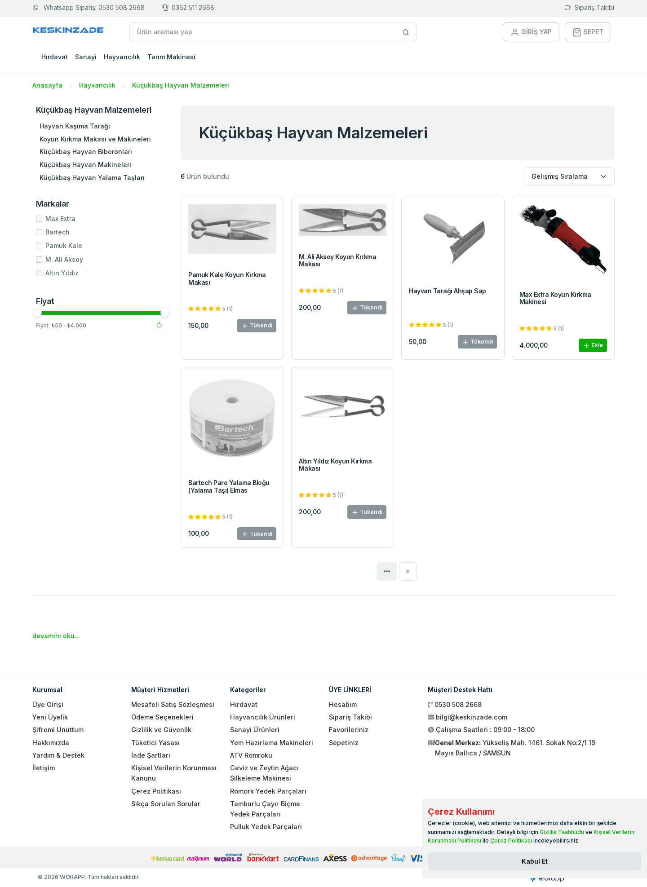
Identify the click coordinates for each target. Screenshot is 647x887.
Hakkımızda (50, 742)
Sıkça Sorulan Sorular (165, 804)
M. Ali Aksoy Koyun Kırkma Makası (338, 260)
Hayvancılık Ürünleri (262, 717)
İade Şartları (150, 755)
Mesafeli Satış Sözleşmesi (172, 704)
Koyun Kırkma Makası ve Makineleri (95, 139)
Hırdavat (54, 57)
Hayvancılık (122, 57)
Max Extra (60, 218)
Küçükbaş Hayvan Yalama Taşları (92, 177)
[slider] (38, 313)
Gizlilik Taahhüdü (562, 832)
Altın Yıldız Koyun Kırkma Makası (335, 464)
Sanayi (86, 57)
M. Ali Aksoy (64, 259)
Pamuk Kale (63, 245)
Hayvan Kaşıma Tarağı (75, 126)
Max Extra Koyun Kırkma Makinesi (555, 298)
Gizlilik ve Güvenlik (161, 729)
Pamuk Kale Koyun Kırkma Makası (227, 278)
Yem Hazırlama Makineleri (271, 742)
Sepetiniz (344, 742)
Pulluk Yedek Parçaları (266, 826)
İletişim (43, 768)
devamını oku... (56, 636)
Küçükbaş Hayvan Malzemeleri (180, 85)
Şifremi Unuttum (58, 729)
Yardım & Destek (58, 755)
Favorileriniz (348, 729)
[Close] (535, 861)
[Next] (408, 571)
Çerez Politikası (156, 791)
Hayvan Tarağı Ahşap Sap (447, 291)
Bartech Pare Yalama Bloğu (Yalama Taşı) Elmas (229, 486)
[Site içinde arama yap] (406, 31)
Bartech (57, 232)
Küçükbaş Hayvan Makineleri (85, 164)
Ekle (593, 345)
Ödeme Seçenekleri (162, 717)
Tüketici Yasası (155, 742)
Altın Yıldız (62, 273)
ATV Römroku (251, 755)
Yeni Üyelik (50, 717)
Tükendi (256, 326)
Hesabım (343, 704)
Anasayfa (47, 85)
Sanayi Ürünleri (254, 729)
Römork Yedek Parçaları (268, 791)
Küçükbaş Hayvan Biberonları (86, 151)
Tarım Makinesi (171, 57)
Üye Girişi (47, 704)
